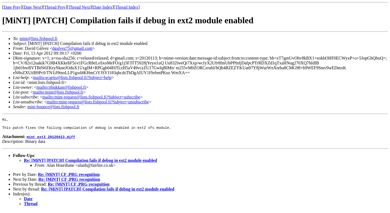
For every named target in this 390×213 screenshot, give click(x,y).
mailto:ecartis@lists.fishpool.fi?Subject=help (72, 77)
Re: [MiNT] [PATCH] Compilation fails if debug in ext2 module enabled (90, 162)
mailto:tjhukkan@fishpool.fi (61, 87)
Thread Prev (55, 7)
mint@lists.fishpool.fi (38, 38)
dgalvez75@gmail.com (72, 48)
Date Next (32, 7)
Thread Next (79, 7)
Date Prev (12, 7)
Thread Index (126, 7)
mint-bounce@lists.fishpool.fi (53, 106)
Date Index (102, 7)
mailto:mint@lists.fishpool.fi (58, 92)
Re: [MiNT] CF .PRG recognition (69, 177)
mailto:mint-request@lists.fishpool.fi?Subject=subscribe (91, 97)
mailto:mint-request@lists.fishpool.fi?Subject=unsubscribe (98, 102)
